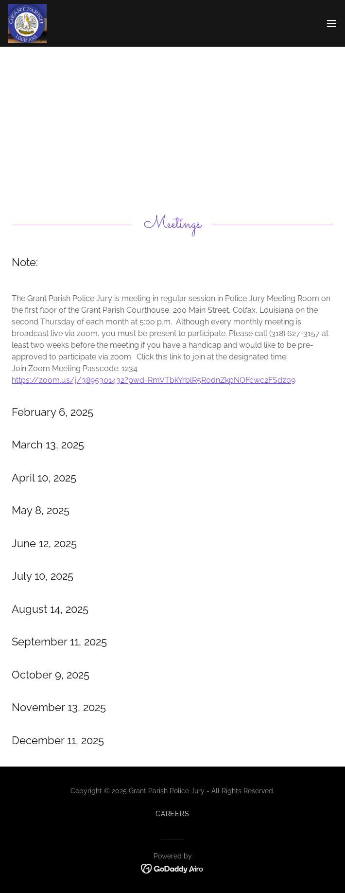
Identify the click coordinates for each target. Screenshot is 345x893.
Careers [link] (172, 814)
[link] (27, 23)
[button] (331, 23)
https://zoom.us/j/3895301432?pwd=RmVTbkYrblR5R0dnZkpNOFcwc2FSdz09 (153, 380)
